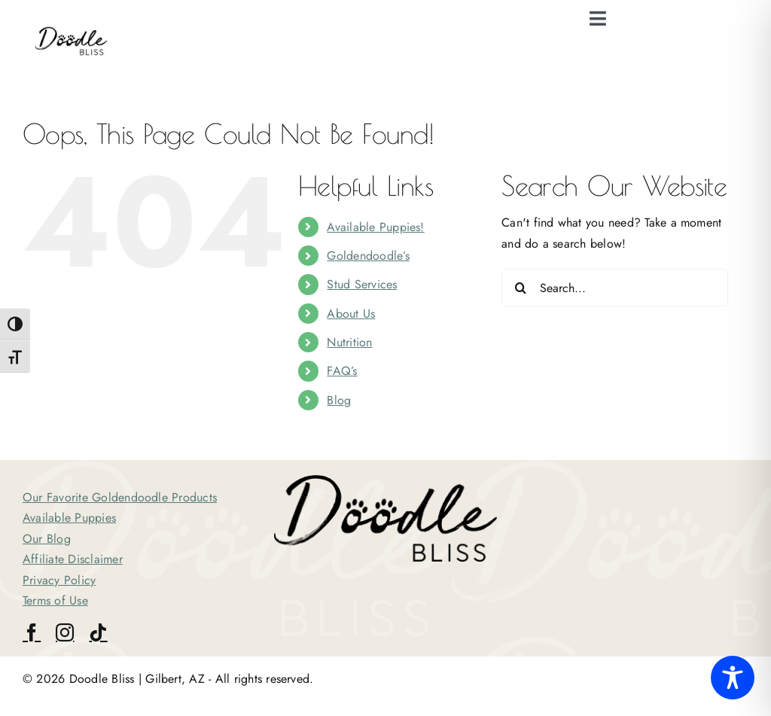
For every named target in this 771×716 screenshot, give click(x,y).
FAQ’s (342, 370)
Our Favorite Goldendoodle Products (120, 497)
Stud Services (362, 284)
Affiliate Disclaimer (73, 559)
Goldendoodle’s (368, 255)
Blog (339, 400)
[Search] (520, 287)
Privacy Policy (59, 580)
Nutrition (349, 342)
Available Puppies (69, 517)
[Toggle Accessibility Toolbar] (732, 677)
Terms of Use (55, 600)
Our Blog (47, 538)
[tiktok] (98, 632)
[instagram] (65, 632)
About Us (351, 313)
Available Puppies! (375, 227)
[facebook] (32, 632)
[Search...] (614, 287)
